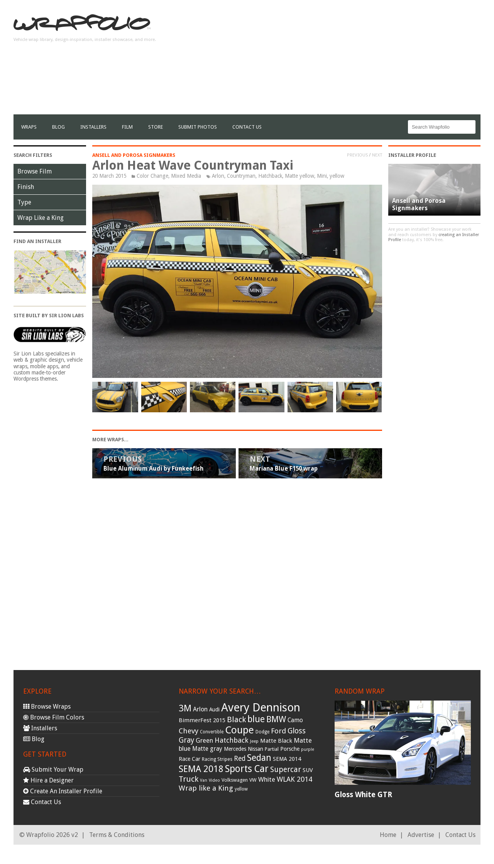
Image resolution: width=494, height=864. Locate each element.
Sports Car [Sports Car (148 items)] (247, 768)
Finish (25, 186)
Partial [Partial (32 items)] (272, 749)
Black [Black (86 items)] (236, 719)
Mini (322, 176)
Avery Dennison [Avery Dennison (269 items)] (260, 707)
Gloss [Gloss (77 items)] (297, 730)
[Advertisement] (340, 60)
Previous (357, 155)
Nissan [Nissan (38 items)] (255, 749)
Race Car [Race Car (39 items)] (189, 759)
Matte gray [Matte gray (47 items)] (207, 748)
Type (24, 202)
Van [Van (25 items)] (203, 780)
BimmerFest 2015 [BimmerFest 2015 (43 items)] (202, 720)
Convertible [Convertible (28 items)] (211, 732)
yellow (337, 176)
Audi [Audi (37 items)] (214, 709)
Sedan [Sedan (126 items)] (259, 757)
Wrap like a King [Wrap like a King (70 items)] (206, 788)
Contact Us (247, 127)
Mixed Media (186, 176)
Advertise (421, 834)
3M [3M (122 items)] (185, 708)
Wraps (29, 127)
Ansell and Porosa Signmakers (133, 155)
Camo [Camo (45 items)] (295, 720)
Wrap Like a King (40, 217)
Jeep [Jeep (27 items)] (254, 741)
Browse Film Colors (53, 717)
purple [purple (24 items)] (307, 749)
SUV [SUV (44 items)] (308, 770)
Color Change (152, 176)
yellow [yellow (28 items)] (241, 789)
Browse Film (34, 171)
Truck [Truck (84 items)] (188, 779)
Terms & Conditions (116, 834)
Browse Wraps (47, 706)
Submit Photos (197, 127)
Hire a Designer (48, 780)
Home (388, 834)
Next (377, 155)
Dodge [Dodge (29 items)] (262, 732)
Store (155, 127)
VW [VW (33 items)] (253, 780)
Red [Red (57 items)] (239, 758)
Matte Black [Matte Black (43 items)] (276, 740)
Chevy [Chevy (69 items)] (188, 730)
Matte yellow (299, 176)
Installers (93, 127)
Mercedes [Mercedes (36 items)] (235, 749)
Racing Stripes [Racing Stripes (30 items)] (217, 759)
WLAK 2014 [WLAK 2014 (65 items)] (294, 779)
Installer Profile (412, 155)
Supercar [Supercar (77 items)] (285, 769)
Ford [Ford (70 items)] (278, 730)
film (127, 127)
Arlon (218, 176)
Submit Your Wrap (53, 769)
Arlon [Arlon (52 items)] (200, 709)
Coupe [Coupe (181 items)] (239, 730)
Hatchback (270, 176)
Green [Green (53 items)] (204, 740)
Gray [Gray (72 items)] (186, 740)
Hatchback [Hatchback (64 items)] (232, 740)
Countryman (241, 176)
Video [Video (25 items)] (214, 780)
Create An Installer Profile (62, 791)
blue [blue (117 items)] (256, 719)
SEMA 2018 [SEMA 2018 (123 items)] (201, 769)
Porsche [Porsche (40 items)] (289, 749)
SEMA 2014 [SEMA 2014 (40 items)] (287, 759)
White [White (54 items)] (266, 779)
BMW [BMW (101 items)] (276, 719)
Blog (58, 127)
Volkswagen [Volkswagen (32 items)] (235, 780)
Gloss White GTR (363, 795)
